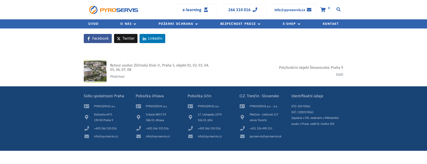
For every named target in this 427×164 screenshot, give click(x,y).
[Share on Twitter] (125, 38)
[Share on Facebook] (98, 38)
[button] (128, 24)
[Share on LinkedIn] (152, 38)
